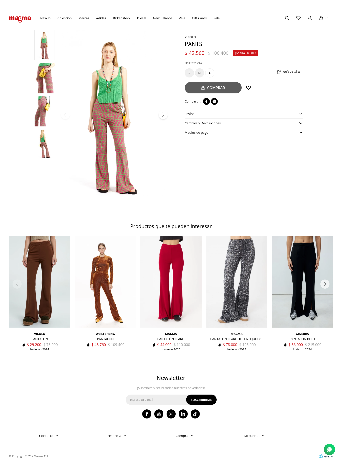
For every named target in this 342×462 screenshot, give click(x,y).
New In (45, 18)
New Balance (162, 18)
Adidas (101, 18)
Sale (216, 18)
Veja (182, 18)
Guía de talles (292, 72)
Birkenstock (121, 18)
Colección (64, 18)
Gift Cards (199, 18)
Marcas (84, 18)
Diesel (141, 18)
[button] (163, 114)
